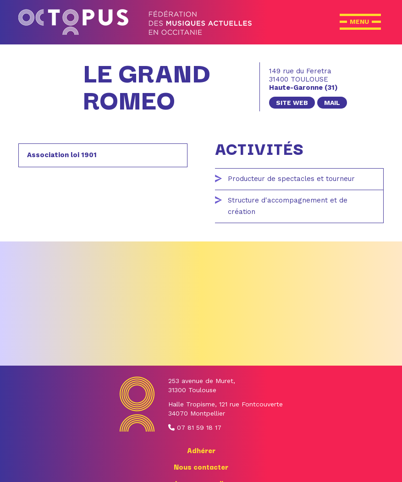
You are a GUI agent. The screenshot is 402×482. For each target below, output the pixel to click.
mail (332, 102)
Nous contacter (201, 466)
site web (292, 102)
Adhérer (201, 449)
